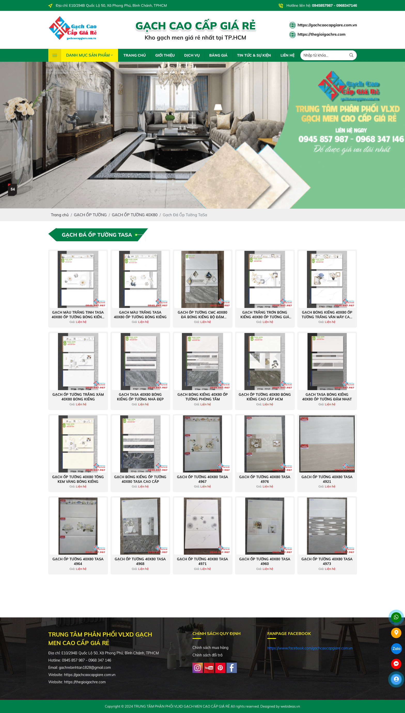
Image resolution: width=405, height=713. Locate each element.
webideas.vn (290, 706)
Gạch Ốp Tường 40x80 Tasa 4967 (202, 479)
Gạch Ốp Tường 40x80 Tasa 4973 (327, 561)
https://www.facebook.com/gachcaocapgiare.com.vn (310, 648)
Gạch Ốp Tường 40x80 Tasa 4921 (327, 479)
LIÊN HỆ (287, 55)
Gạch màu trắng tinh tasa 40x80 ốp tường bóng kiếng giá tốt (78, 314)
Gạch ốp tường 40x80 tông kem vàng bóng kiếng (78, 479)
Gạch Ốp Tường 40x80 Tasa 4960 (264, 561)
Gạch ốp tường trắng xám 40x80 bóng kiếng (78, 396)
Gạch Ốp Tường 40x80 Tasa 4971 (202, 561)
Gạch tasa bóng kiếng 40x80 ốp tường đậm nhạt (327, 396)
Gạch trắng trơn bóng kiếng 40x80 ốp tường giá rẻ (264, 314)
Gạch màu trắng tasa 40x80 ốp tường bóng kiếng (140, 314)
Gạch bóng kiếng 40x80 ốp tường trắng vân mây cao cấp (327, 314)
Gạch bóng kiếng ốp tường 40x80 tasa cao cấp (140, 479)
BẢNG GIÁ (218, 55)
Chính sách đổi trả (207, 655)
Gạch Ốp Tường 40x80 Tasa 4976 (264, 479)
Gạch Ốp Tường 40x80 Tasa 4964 (78, 561)
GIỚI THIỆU (165, 55)
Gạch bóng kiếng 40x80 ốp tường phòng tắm (202, 396)
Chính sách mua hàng (210, 647)
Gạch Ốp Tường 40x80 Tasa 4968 (140, 561)
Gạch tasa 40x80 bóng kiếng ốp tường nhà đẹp (140, 396)
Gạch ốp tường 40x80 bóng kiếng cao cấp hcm (265, 396)
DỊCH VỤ (192, 55)
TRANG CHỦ (134, 55)
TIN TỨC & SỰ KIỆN (254, 55)
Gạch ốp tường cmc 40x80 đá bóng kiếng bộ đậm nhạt (202, 314)
